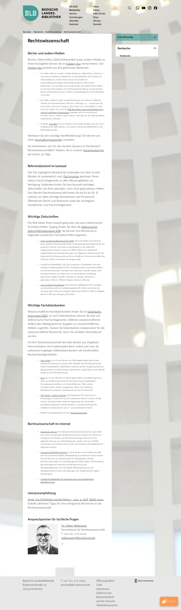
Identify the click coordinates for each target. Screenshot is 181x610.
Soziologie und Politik (134, 124)
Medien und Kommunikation (137, 95)
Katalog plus (73, 63)
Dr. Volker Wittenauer (74, 525)
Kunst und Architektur (134, 88)
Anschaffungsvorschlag (48, 140)
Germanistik (130, 81)
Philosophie (129, 117)
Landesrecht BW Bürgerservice (54, 452)
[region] (137, 101)
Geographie (129, 78)
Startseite (27, 32)
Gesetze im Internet (49, 432)
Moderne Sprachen (133, 103)
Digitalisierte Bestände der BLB (133, 142)
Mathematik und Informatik (136, 92)
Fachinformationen (53, 32)
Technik (128, 128)
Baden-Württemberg (129, 67)
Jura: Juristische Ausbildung (52, 285)
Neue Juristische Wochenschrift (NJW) (57, 241)
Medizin (128, 99)
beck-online (46, 360)
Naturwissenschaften (134, 110)
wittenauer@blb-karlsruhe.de (78, 538)
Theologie (129, 131)
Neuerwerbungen (93, 150)
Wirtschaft (129, 135)
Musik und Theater (133, 106)
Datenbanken (126, 59)
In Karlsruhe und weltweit (131, 146)
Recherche (38, 32)
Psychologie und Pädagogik (136, 113)
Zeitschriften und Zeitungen (132, 63)
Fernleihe (53, 124)
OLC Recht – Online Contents (53, 395)
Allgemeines (129, 74)
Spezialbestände (127, 139)
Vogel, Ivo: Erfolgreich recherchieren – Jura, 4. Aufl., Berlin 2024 (65, 499)
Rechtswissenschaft (72, 32)
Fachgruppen (71, 176)
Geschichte (129, 85)
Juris (42, 378)
